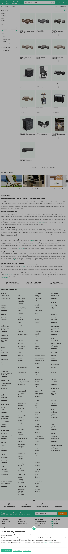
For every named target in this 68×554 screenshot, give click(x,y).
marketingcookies (47, 542)
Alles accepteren (6, 550)
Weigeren (27, 550)
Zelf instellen (17, 550)
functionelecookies (5, 545)
